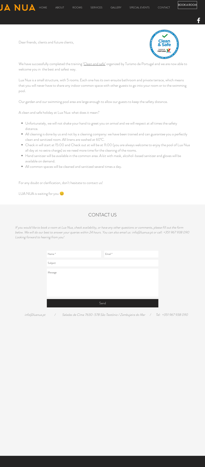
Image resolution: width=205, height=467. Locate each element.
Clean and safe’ (95, 64)
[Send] (102, 303)
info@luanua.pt (142, 232)
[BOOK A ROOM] (187, 5)
